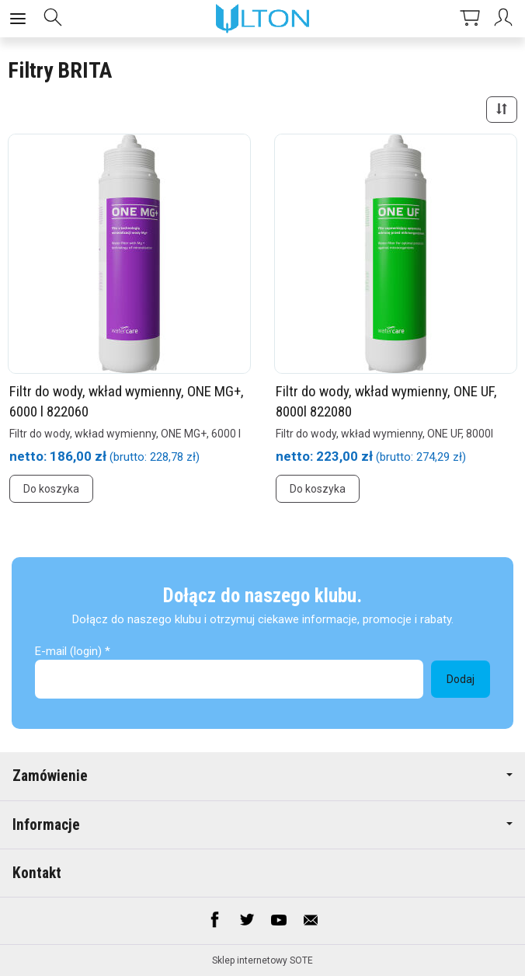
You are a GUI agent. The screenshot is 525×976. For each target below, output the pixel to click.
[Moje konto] (505, 18)
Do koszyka (51, 489)
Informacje (262, 825)
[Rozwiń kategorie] (18, 18)
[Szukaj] (53, 18)
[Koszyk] (470, 18)
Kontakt (36, 873)
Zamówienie (262, 776)
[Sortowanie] (501, 109)
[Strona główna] (263, 18)
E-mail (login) (68, 651)
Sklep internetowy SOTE (262, 960)
